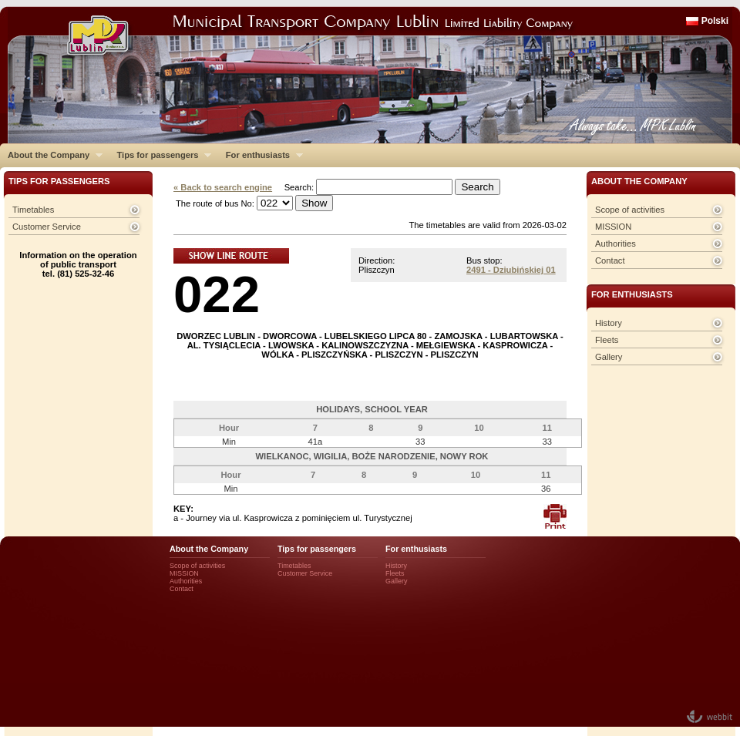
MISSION (613, 226)
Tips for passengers (160, 155)
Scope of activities (629, 209)
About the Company (51, 155)
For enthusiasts (260, 155)
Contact (610, 260)
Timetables (33, 209)
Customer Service (46, 226)
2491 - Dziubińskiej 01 (511, 269)
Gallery (608, 356)
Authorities (615, 243)
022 (216, 294)
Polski (714, 20)
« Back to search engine (222, 187)
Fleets (606, 339)
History (608, 323)
